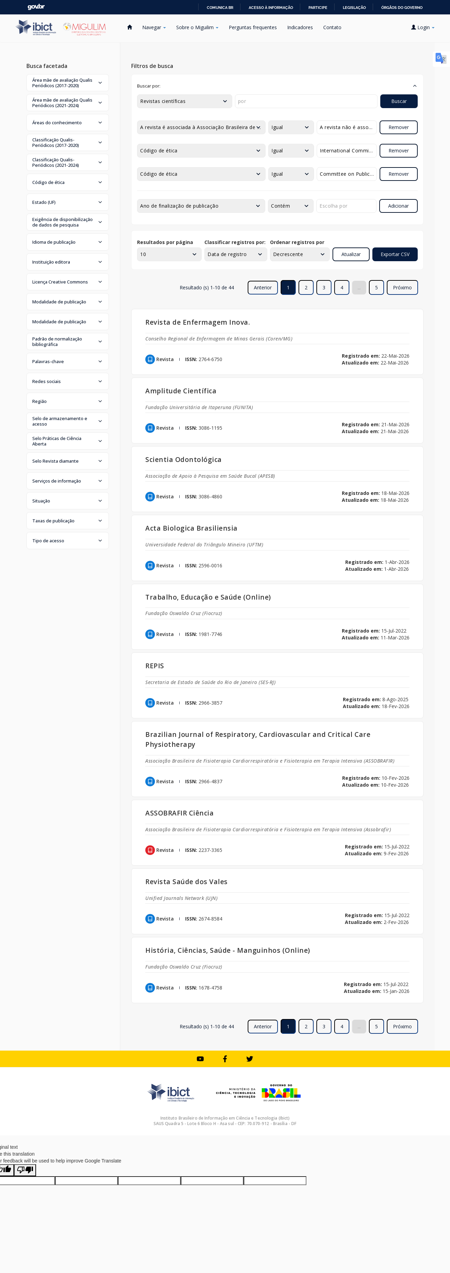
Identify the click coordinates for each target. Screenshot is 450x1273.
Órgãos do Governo (402, 7)
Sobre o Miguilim (197, 27)
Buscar (399, 101)
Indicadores (300, 27)
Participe (317, 7)
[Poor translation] (25, 1170)
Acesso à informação (271, 7)
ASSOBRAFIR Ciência (179, 813)
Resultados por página (165, 242)
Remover (399, 127)
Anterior (263, 287)
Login (423, 27)
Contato (332, 27)
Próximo (402, 287)
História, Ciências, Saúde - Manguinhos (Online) (227, 950)
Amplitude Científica (180, 390)
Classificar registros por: (235, 242)
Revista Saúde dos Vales (186, 881)
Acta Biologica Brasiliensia (191, 528)
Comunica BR (220, 7)
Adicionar (398, 205)
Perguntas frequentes (253, 27)
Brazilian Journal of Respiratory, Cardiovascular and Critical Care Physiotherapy (257, 739)
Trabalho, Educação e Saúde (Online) (208, 597)
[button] (68, 82)
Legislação (354, 7)
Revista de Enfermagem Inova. (197, 322)
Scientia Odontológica (183, 459)
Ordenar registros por (297, 242)
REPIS (154, 665)
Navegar (154, 27)
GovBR (36, 7)
